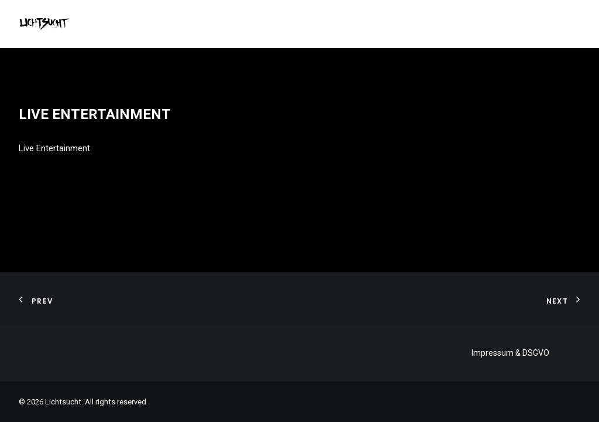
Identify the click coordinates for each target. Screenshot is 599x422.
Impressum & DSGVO (510, 353)
